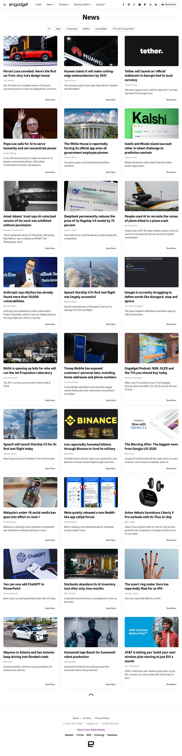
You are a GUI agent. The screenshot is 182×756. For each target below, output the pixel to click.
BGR (89, 735)
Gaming (100, 4)
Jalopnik (69, 735)
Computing (72, 29)
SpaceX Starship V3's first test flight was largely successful (89, 295)
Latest (38, 4)
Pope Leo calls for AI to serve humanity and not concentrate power (29, 146)
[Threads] (150, 4)
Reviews (63, 4)
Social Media (101, 29)
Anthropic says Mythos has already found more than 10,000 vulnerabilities (28, 297)
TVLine (80, 735)
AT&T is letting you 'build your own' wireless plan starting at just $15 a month (150, 657)
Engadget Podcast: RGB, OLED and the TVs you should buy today (149, 370)
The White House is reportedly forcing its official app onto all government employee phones (86, 148)
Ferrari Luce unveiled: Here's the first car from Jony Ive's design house (29, 73)
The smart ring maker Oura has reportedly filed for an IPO (146, 586)
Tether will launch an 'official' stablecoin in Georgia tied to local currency (149, 76)
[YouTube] (139, 4)
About (76, 718)
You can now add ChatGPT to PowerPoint (23, 586)
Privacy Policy (102, 718)
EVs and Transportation (123, 29)
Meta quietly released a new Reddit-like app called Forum (90, 515)
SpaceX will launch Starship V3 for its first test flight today (29, 446)
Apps (58, 29)
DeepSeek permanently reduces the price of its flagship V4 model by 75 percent (89, 221)
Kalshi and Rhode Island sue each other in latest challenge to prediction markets (148, 148)
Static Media (77, 724)
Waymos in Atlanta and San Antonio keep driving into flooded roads (28, 654)
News (49, 4)
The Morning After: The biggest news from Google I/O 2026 (151, 446)
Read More (50, 100)
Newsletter (169, 4)
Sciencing (99, 735)
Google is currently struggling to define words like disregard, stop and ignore (151, 297)
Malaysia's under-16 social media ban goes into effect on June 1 (29, 515)
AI (49, 29)
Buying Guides (81, 4)
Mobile (86, 29)
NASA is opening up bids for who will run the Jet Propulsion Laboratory (29, 370)
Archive (87, 718)
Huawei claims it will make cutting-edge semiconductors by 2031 (89, 73)
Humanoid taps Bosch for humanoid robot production (89, 654)
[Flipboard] (145, 4)
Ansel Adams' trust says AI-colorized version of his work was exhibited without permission (29, 221)
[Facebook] (123, 4)
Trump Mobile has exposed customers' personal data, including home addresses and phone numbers (90, 373)
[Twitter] (134, 4)
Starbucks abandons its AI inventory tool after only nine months (90, 586)
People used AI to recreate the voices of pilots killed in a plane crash (151, 218)
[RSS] (156, 4)
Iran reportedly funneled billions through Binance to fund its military (89, 447)
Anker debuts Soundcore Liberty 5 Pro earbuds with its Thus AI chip (149, 515)
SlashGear (112, 735)
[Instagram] (129, 4)
